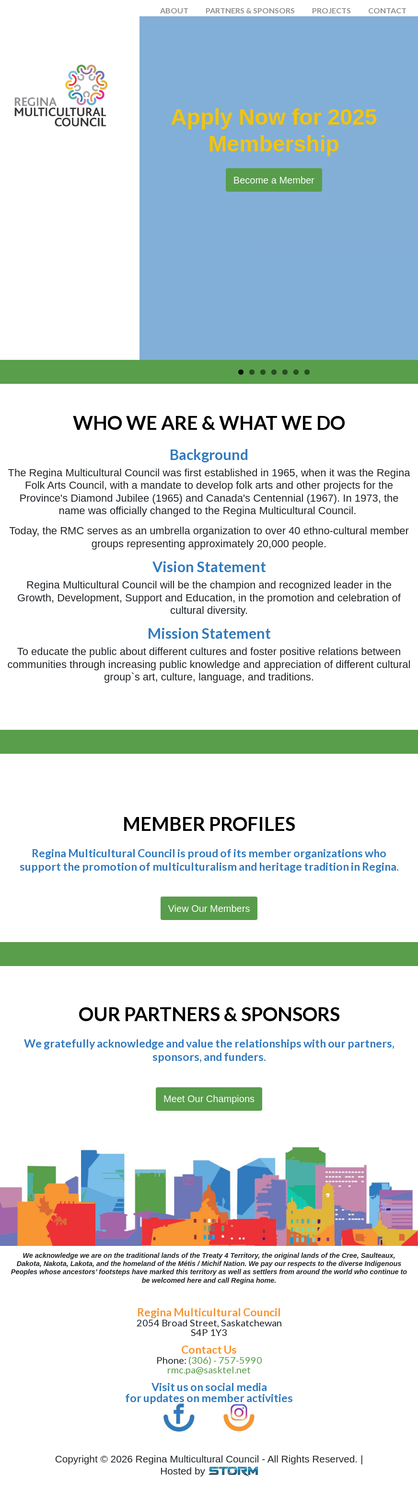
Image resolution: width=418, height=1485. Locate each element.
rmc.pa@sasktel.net (209, 1369)
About (174, 10)
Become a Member (273, 180)
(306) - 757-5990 (225, 1360)
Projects (331, 10)
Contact (387, 10)
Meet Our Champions (209, 1099)
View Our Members (209, 908)
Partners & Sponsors (250, 10)
